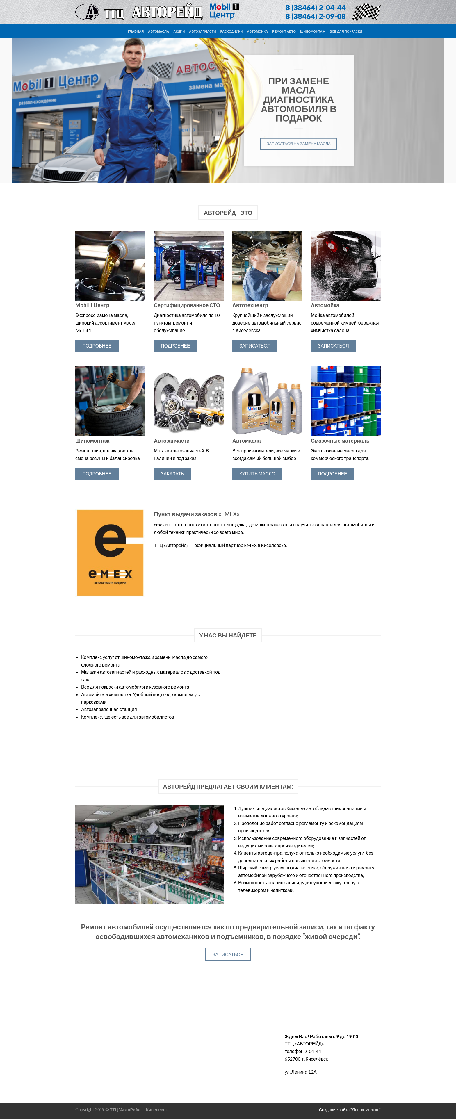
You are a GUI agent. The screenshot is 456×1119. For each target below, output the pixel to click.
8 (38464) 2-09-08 (316, 16)
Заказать (172, 473)
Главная (136, 31)
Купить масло (257, 473)
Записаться (254, 345)
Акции (179, 31)
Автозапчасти (202, 31)
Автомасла (158, 31)
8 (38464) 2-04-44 (316, 7)
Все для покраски (346, 31)
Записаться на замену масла (298, 143)
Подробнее (97, 345)
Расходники (231, 31)
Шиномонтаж (312, 31)
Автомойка (257, 31)
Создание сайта (334, 1109)
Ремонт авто (284, 31)
